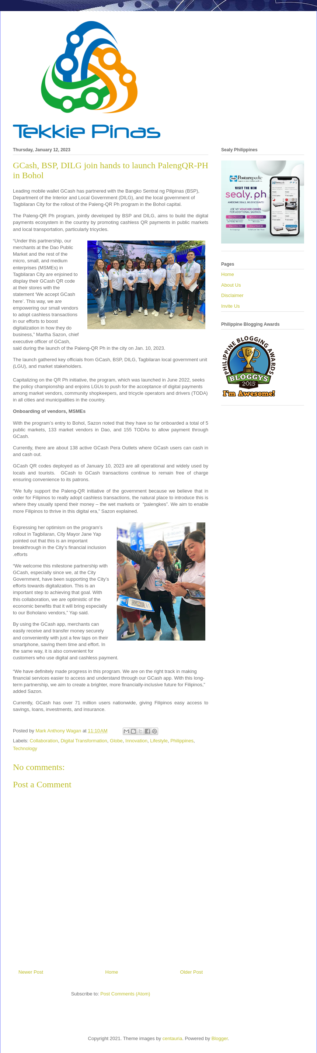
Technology (25, 748)
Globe (116, 740)
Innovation (136, 740)
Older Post (191, 972)
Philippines (182, 740)
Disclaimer (232, 295)
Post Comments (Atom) (125, 994)
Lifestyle (159, 740)
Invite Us (230, 306)
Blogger (220, 1038)
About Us (231, 285)
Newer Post (30, 972)
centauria (172, 1038)
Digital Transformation (83, 740)
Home (111, 972)
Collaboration (44, 740)
